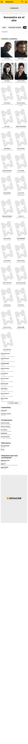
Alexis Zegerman (5, 353)
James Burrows (7, 349)
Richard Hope (4, 383)
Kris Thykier (4, 429)
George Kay (4, 410)
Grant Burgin (7, 305)
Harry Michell (7, 260)
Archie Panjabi (21, 80)
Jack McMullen (21, 148)
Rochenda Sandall (21, 282)
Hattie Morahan (5, 368)
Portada (3, 13)
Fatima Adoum (21, 260)
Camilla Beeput (5, 358)
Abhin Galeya (4, 398)
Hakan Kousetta (5, 423)
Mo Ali (2, 449)
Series (7, 13)
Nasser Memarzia (7, 282)
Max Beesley (7, 103)
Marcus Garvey (7, 327)
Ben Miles (7, 126)
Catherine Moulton (6, 413)
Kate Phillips (21, 170)
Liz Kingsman (4, 373)
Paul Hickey (21, 305)
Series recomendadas (13, 13)
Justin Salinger (7, 238)
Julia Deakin (4, 388)
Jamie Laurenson (5, 426)
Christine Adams (21, 103)
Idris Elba (7, 58)
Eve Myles (7, 80)
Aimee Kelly (21, 192)
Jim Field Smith (5, 436)
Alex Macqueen (5, 393)
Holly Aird (20, 216)
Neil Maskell (21, 58)
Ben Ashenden (5, 378)
